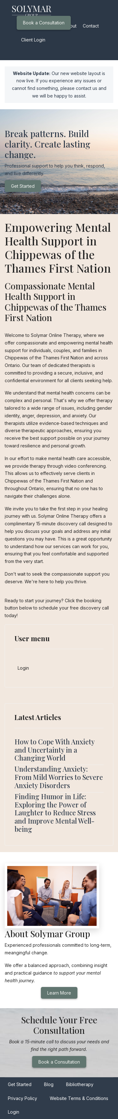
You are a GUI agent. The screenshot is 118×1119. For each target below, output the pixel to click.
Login (23, 668)
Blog (48, 1084)
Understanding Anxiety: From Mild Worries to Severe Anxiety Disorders (58, 777)
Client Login (33, 39)
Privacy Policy (22, 1098)
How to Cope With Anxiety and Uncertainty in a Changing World (54, 749)
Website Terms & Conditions (79, 1098)
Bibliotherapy (79, 1084)
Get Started (23, 186)
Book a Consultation (44, 22)
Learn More (59, 993)
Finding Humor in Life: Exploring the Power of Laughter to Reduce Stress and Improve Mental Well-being (55, 812)
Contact (91, 25)
